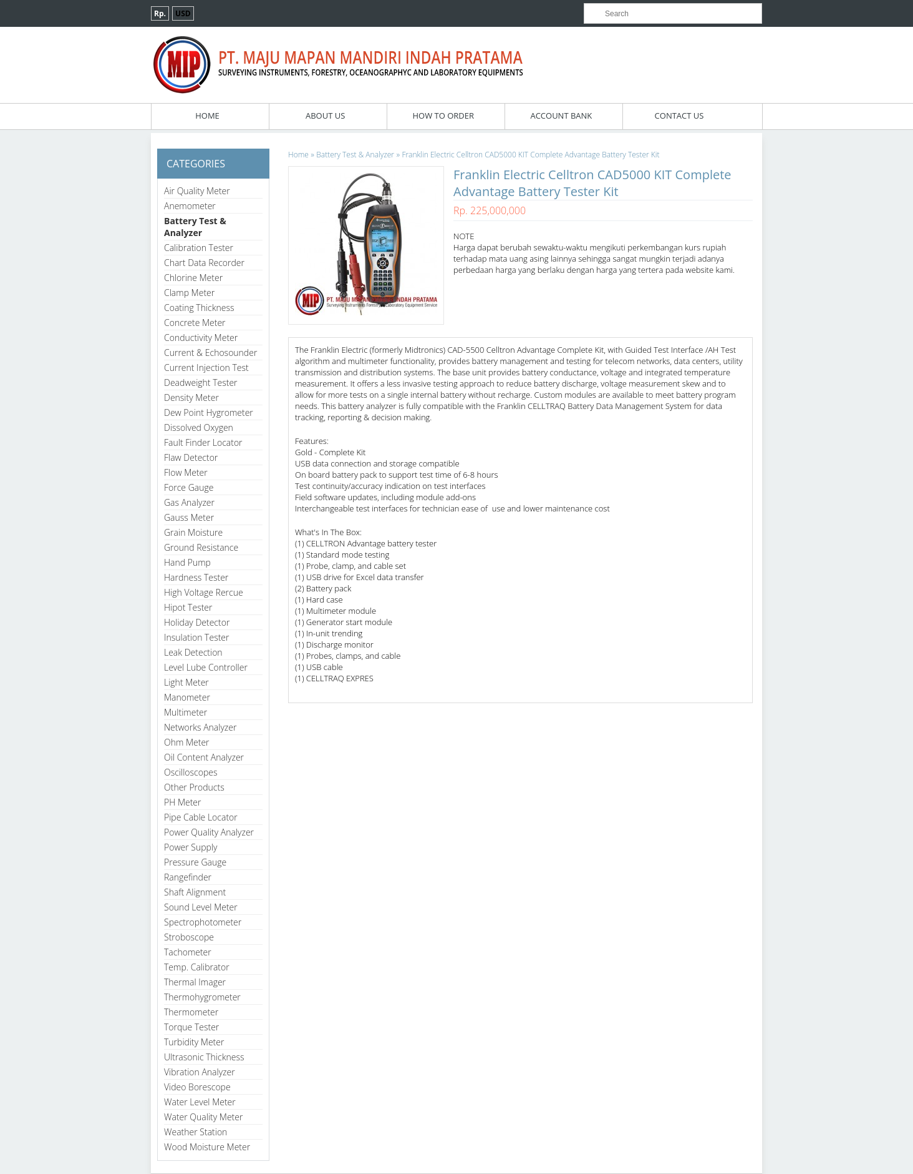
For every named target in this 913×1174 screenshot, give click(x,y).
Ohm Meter (187, 742)
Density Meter (191, 397)
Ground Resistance (201, 547)
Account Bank (561, 115)
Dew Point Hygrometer (208, 412)
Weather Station (195, 1132)
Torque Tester (191, 1027)
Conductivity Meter (201, 337)
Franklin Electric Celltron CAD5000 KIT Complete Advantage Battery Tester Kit (530, 154)
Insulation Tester (196, 637)
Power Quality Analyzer (209, 832)
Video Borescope (197, 1087)
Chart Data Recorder (204, 263)
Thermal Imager (195, 982)
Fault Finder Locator (203, 442)
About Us (325, 115)
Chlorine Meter (193, 278)
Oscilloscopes (191, 772)
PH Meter (182, 802)
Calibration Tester (198, 248)
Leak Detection (193, 652)
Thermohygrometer (202, 997)
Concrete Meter (195, 322)
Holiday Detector (196, 622)
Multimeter (185, 712)
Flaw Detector (191, 457)
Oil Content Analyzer (204, 757)
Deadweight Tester (201, 382)
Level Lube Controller (206, 667)
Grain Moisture (193, 532)
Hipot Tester (188, 607)
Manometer (187, 697)
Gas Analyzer (189, 502)
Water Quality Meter (203, 1117)
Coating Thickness (199, 307)
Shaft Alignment (195, 892)
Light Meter (186, 682)
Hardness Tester (196, 577)
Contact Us (679, 115)
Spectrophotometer (202, 922)
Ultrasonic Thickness (204, 1057)
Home (207, 115)
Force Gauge (188, 487)
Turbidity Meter (194, 1042)
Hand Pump (187, 562)
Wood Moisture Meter (207, 1147)
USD (183, 13)
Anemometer (190, 206)
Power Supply (190, 847)
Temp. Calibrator (196, 967)
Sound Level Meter (201, 907)
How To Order (443, 115)
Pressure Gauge (195, 862)
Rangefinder (187, 877)
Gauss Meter (189, 517)
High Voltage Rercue (203, 592)
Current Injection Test (206, 367)
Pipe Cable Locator (201, 817)
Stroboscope (189, 937)
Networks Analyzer (200, 727)
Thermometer (191, 1012)
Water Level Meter (200, 1102)
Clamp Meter (189, 292)
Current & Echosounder (210, 352)
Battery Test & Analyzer (195, 227)
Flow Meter (186, 472)
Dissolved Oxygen (198, 427)
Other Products (194, 787)
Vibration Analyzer (199, 1072)
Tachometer (187, 952)
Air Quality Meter (197, 191)
